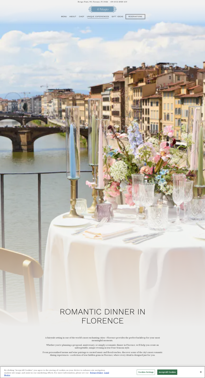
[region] (102, 372)
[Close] (201, 372)
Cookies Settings (145, 372)
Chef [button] (81, 17)
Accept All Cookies (167, 372)
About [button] (72, 17)
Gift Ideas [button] (117, 17)
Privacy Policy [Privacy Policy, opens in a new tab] (96, 373)
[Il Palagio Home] (102, 9)
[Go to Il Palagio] (93, 2)
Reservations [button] (135, 18)
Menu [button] (64, 17)
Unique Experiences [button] (98, 17)
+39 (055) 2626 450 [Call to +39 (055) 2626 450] (118, 2)
